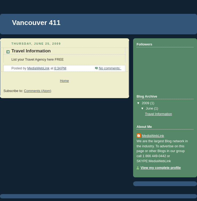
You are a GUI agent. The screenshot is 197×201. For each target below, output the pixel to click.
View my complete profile (161, 168)
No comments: (110, 68)
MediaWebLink (153, 136)
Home (64, 81)
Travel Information (31, 50)
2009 (146, 103)
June (150, 108)
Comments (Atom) (37, 91)
